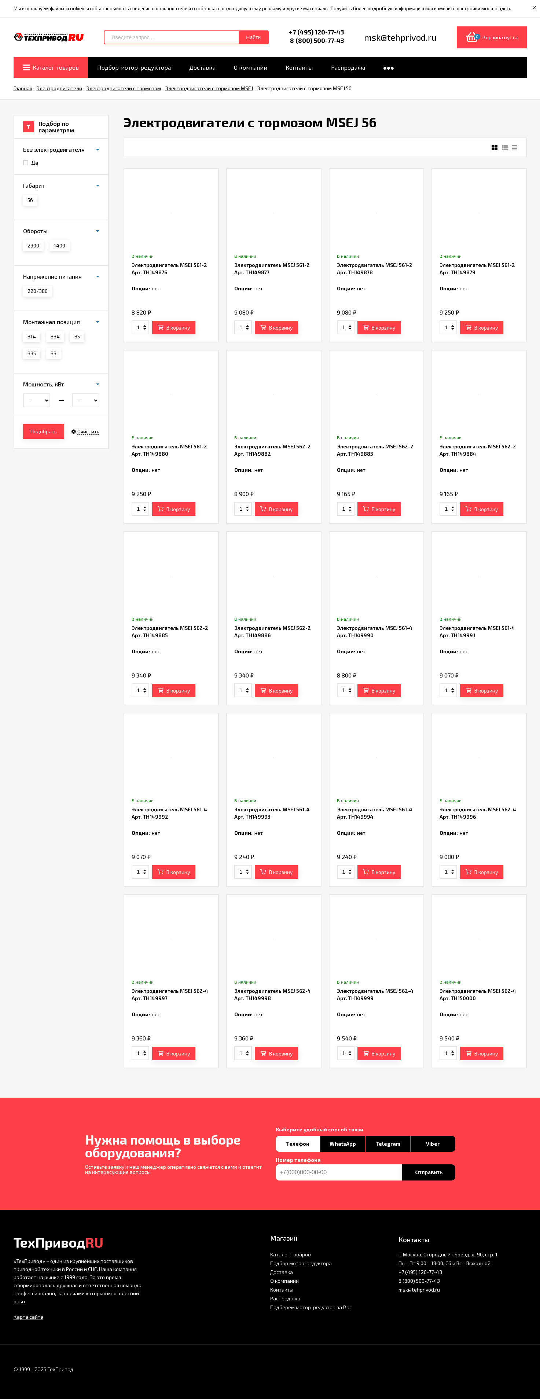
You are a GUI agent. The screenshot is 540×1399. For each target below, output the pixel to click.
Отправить (428, 1172)
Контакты (281, 1289)
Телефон (297, 1144)
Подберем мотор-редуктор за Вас (311, 1307)
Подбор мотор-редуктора (301, 1263)
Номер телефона (298, 1160)
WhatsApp (343, 1144)
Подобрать (43, 431)
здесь (505, 8)
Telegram (387, 1144)
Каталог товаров (290, 1254)
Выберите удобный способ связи (319, 1129)
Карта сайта (28, 1317)
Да (30, 162)
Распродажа (285, 1298)
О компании (284, 1281)
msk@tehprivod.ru (419, 1289)
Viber (433, 1144)
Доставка (281, 1272)
